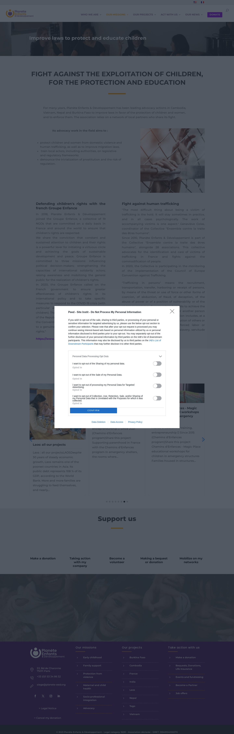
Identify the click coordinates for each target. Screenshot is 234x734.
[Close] (173, 312)
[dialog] (117, 367)
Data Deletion (98, 422)
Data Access (116, 422)
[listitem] (117, 356)
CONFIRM (93, 410)
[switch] (157, 363)
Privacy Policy (135, 422)
